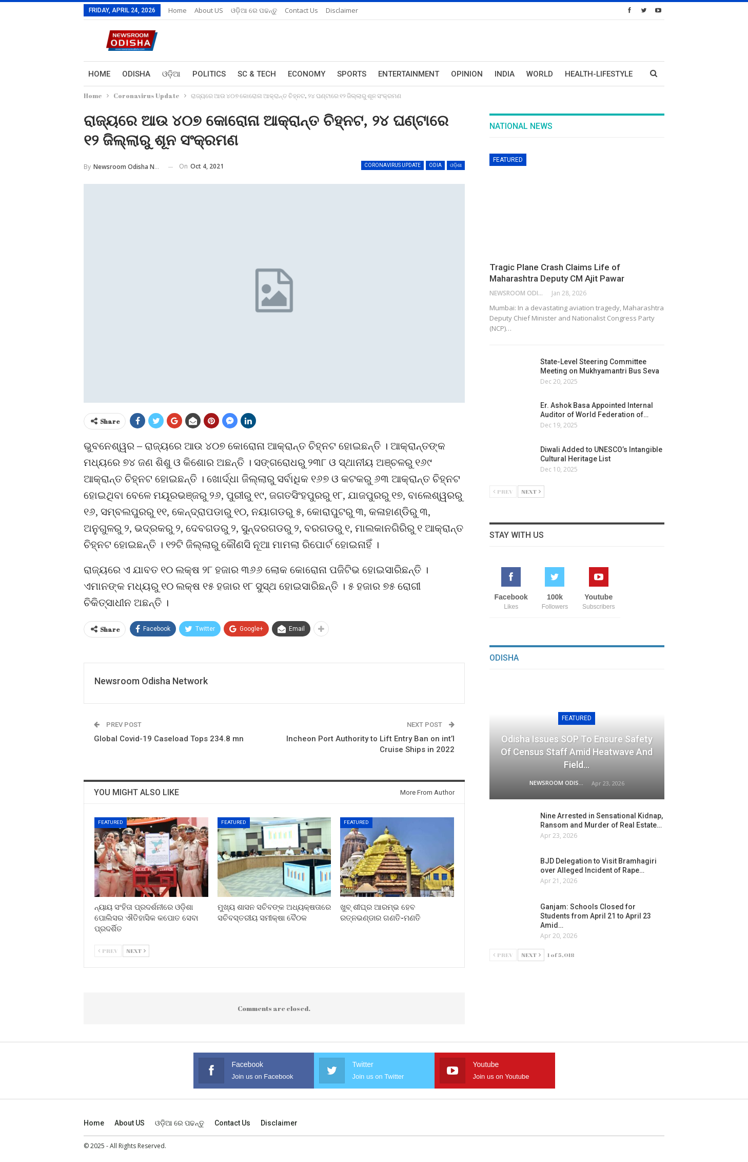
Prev (108, 950)
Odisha (136, 74)
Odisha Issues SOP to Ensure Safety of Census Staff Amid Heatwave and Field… (577, 752)
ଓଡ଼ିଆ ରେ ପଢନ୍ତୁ (254, 10)
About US (208, 10)
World (539, 74)
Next (136, 950)
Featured (110, 822)
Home (177, 10)
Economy (306, 74)
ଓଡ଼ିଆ (171, 74)
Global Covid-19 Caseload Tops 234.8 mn (169, 738)
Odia (435, 165)
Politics (209, 74)
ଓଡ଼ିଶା (456, 165)
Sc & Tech (257, 74)
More (575, 74)
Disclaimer (342, 10)
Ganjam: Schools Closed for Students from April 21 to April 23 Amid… (595, 916)
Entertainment (408, 74)
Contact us (301, 10)
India (505, 74)
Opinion (467, 74)
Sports (351, 74)
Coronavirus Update (392, 165)
